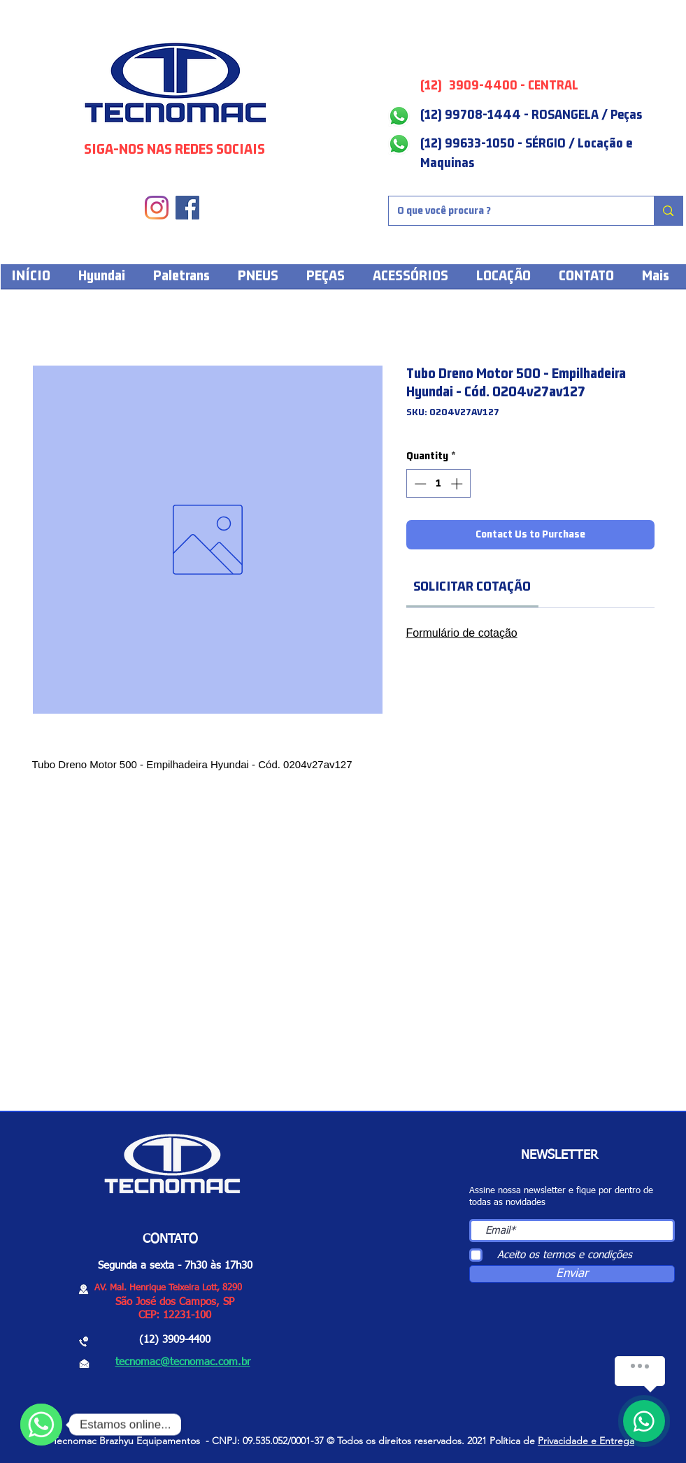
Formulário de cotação (461, 633)
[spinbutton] (438, 484)
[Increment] (458, 484)
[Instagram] (157, 207)
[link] (472, 587)
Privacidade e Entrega (586, 1440)
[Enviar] (572, 1274)
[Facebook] (187, 207)
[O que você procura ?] (511, 210)
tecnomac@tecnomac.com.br (182, 1362)
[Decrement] (418, 484)
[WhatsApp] (41, 1425)
